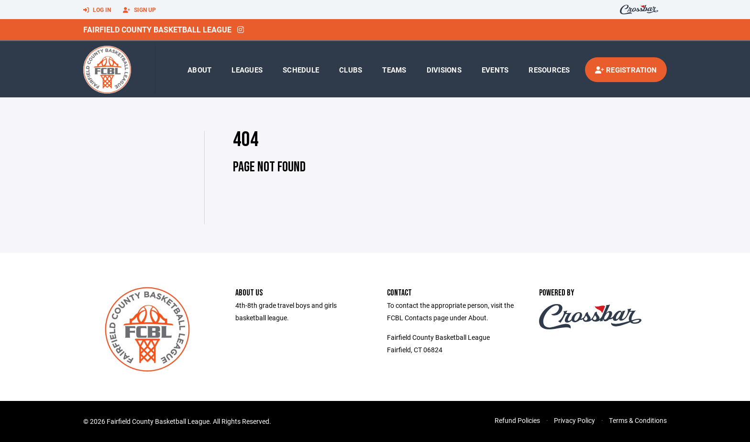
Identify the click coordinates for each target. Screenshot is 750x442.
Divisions (444, 69)
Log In (97, 10)
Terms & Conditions (638, 420)
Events (495, 69)
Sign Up (139, 10)
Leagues (247, 69)
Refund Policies (517, 420)
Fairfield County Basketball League (157, 29)
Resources (549, 69)
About (199, 69)
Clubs (350, 69)
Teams (394, 69)
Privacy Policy (574, 420)
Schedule (301, 69)
